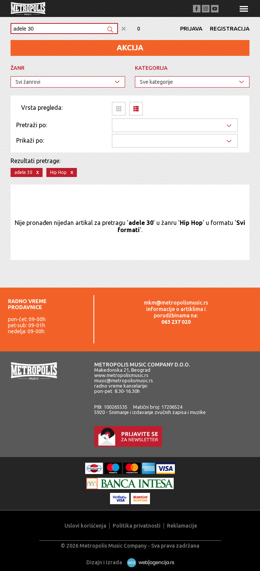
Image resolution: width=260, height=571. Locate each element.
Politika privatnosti (137, 526)
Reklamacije (182, 526)
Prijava (191, 28)
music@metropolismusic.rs (123, 380)
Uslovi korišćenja (85, 526)
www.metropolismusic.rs (121, 375)
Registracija (229, 28)
